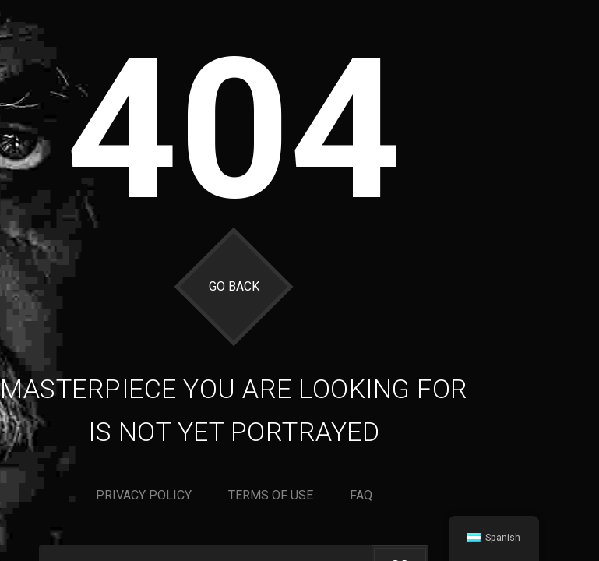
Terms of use (270, 495)
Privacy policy (144, 495)
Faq (361, 495)
